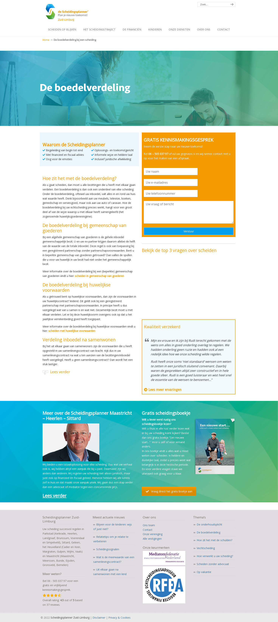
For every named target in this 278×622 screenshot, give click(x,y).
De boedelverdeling (208, 532)
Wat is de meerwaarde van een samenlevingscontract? (113, 559)
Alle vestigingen (152, 538)
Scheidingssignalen (107, 549)
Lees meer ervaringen (165, 389)
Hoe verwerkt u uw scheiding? (215, 556)
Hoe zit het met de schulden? (214, 540)
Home (46, 39)
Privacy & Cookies (119, 617)
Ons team (149, 525)
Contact (147, 530)
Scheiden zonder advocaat (213, 564)
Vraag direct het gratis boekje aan (169, 491)
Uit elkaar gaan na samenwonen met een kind (110, 572)
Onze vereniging (152, 534)
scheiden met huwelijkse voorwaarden (71, 331)
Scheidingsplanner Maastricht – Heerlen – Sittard (78, 13)
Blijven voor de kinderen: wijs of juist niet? (112, 527)
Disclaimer (98, 617)
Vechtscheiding (206, 548)
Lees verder (60, 371)
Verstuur (189, 231)
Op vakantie (204, 572)
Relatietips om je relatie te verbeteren (110, 539)
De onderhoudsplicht (209, 524)
